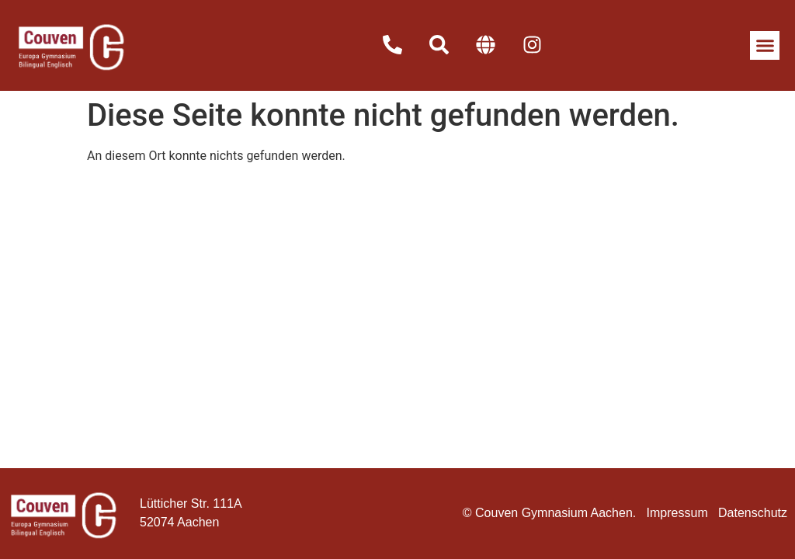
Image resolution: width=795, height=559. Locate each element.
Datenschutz (752, 512)
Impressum (677, 512)
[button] (764, 46)
